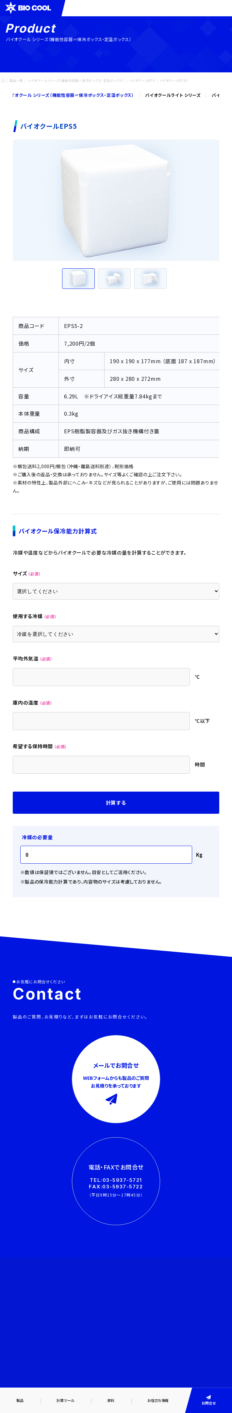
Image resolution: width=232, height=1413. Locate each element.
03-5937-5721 (122, 1180)
